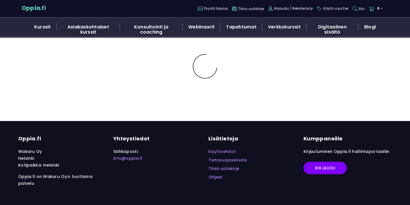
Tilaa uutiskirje (223, 168)
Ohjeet (215, 177)
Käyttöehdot (222, 151)
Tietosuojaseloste (227, 160)
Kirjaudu (325, 168)
